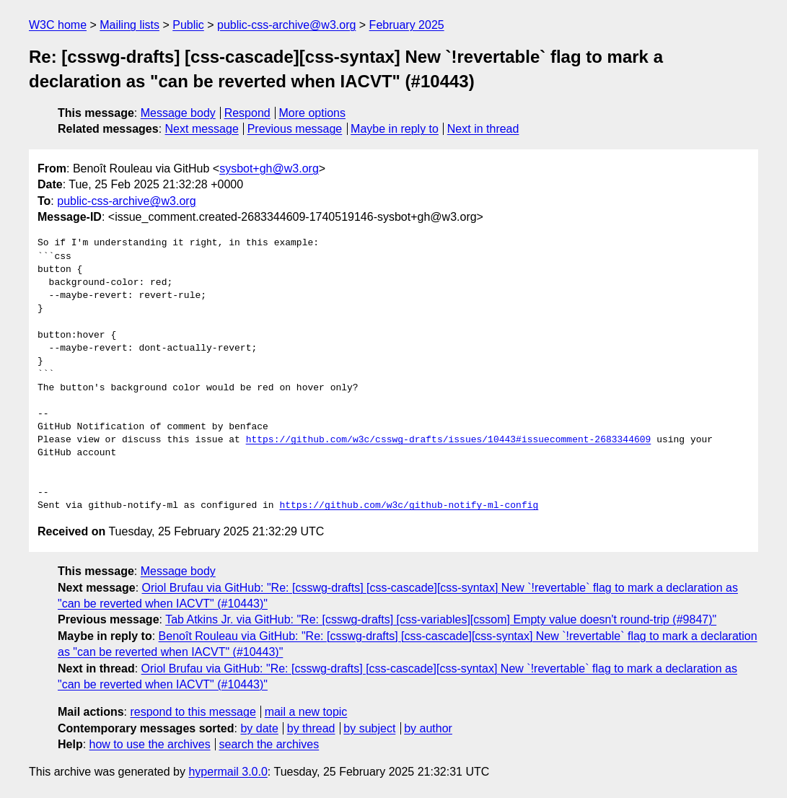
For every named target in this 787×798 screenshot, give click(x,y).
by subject (369, 728)
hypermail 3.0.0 (227, 772)
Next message (202, 129)
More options (312, 113)
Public (188, 25)
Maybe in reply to (395, 129)
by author (428, 728)
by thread (311, 728)
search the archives (269, 744)
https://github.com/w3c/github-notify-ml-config (408, 505)
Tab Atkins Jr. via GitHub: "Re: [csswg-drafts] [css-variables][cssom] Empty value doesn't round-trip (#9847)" (440, 619)
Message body (178, 113)
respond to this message (192, 712)
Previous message (295, 129)
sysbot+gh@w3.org (269, 168)
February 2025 (406, 25)
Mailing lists (129, 25)
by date (259, 728)
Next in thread (483, 129)
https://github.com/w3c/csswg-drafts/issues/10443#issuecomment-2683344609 (448, 440)
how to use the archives (150, 744)
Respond (247, 113)
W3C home (58, 25)
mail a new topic (306, 712)
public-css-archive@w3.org (286, 25)
